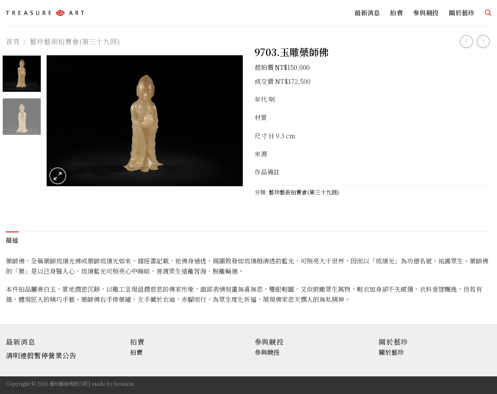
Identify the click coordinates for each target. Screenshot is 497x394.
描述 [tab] (12, 240)
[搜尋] (488, 12)
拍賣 (396, 12)
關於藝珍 (461, 12)
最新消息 (367, 12)
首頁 (13, 41)
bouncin (124, 383)
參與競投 (426, 12)
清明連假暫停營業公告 (41, 356)
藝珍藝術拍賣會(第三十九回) (75, 41)
